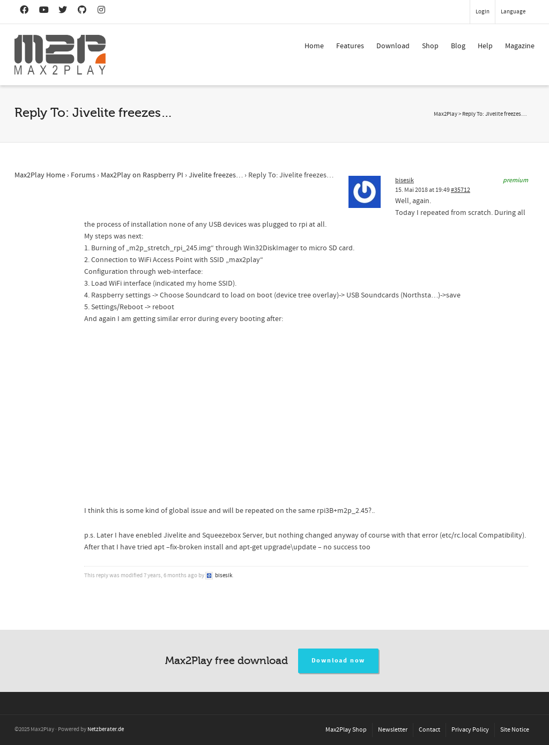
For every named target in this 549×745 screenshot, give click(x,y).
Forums (83, 175)
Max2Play (445, 114)
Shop (430, 46)
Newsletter (392, 730)
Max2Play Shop (346, 730)
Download (393, 46)
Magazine (520, 46)
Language (513, 12)
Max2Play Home (39, 175)
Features (350, 46)
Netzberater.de (105, 729)
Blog (458, 46)
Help (485, 46)
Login (482, 12)
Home (314, 46)
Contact (429, 730)
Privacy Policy (470, 730)
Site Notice (514, 730)
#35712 (460, 190)
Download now (338, 660)
